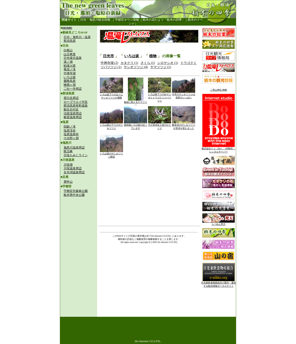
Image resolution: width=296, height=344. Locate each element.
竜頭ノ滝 (70, 69)
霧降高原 (70, 81)
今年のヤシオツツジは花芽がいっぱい (183, 95)
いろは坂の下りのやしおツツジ (111, 125)
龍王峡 (68, 151)
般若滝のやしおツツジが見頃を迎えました (183, 125)
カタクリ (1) (129, 63)
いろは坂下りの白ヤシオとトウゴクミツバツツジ (159, 96)
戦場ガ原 (70, 65)
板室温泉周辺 (73, 117)
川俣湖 (68, 164)
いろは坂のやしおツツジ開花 (111, 154)
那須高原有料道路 (76, 105)
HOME (67, 28)
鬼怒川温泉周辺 (74, 147)
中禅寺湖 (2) (109, 63)
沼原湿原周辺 (73, 113)
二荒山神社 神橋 (218, 90)
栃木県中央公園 (74, 195)
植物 (153, 56)
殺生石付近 (71, 109)
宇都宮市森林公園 (76, 191)
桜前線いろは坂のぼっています (135, 125)
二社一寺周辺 (73, 88)
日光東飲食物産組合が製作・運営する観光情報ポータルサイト (218, 283)
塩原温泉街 (71, 134)
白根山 (68, 50)
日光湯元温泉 (73, 58)
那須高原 (70, 40)
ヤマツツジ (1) (160, 67)
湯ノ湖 (68, 61)
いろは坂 (70, 77)
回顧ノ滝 (70, 126)
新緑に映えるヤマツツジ (135, 103)
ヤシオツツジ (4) (136, 67)
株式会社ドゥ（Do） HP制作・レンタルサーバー (218, 149)
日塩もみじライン (76, 155)
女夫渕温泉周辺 (74, 172)
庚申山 (68, 181)
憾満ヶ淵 (70, 85)
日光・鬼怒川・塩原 (77, 37)
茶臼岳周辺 (71, 98)
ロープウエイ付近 (76, 102)
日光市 (108, 56)
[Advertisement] (78, 229)
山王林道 (70, 54)
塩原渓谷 (70, 130)
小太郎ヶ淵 (71, 138)
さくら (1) (148, 63)
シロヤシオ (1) (167, 63)
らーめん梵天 (218, 223)
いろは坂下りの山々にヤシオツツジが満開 (111, 95)
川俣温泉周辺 (73, 168)
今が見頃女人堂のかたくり (159, 125)
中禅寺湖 (70, 73)
